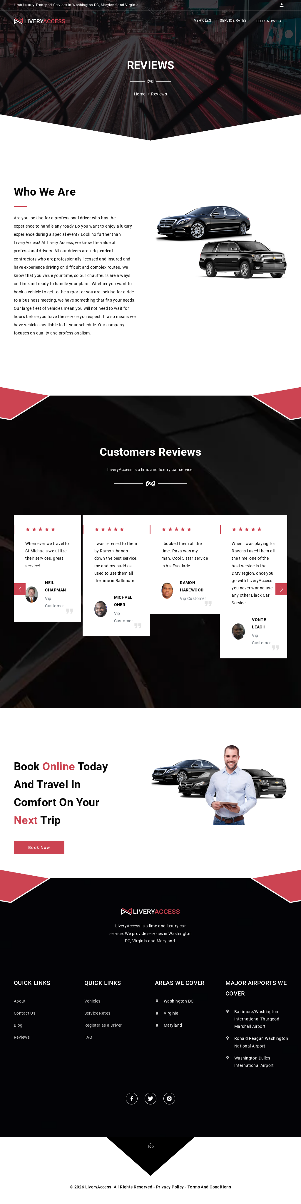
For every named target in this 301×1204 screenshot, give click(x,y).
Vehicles (92, 1001)
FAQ (88, 1037)
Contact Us (24, 1013)
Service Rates (97, 1013)
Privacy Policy (170, 1187)
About (20, 1001)
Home (140, 94)
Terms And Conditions (209, 1187)
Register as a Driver (103, 1025)
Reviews (22, 1037)
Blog (18, 1025)
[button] (281, 3)
